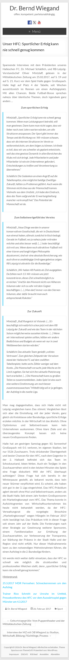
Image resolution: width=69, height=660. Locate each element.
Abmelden (55, 654)
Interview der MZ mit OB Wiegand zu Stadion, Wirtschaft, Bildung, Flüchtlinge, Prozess (31, 634)
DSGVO (24, 654)
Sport (60, 608)
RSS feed (34, 654)
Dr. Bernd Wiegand (34, 8)
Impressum (14, 654)
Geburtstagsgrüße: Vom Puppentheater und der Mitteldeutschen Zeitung (34, 622)
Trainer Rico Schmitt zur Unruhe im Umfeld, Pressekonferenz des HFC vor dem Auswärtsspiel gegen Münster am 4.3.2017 (34, 597)
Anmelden (44, 654)
